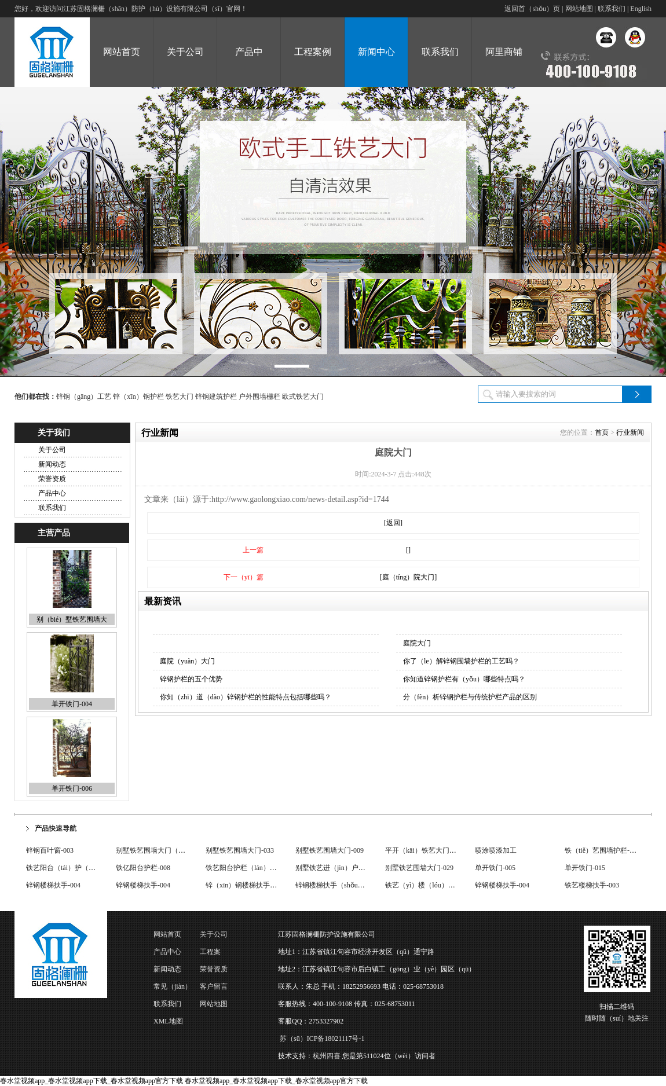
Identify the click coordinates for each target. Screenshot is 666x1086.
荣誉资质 (52, 479)
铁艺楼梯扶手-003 (592, 885)
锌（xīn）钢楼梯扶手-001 (244, 885)
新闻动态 (52, 464)
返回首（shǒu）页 (532, 9)
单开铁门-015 (585, 868)
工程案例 (312, 52)
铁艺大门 (179, 396)
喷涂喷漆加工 (496, 850)
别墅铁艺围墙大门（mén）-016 (163, 850)
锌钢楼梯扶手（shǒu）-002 (336, 885)
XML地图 (168, 1021)
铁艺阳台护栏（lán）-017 (244, 868)
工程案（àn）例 (213, 954)
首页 (602, 432)
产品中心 (52, 493)
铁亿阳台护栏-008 (143, 868)
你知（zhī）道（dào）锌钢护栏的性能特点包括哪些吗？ (245, 697)
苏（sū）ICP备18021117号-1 (322, 1038)
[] (408, 550)
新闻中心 (376, 52)
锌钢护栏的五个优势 (191, 679)
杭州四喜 (327, 1056)
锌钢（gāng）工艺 (83, 396)
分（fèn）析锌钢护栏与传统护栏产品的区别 (470, 697)
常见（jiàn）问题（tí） (172, 988)
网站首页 (121, 52)
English (641, 9)
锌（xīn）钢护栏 (138, 396)
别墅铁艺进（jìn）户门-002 (336, 868)
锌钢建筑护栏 (216, 396)
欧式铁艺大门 (303, 396)
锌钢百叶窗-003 (50, 850)
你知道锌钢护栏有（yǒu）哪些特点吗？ (464, 679)
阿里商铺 (503, 52)
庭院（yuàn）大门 (187, 661)
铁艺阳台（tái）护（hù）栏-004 (74, 868)
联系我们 (611, 9)
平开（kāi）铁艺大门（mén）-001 (436, 850)
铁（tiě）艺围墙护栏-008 (602, 850)
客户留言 (214, 986)
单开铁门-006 (72, 788)
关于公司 (185, 52)
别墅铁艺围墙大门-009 (329, 850)
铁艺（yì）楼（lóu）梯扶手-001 (433, 885)
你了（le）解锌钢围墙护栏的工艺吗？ (461, 661)
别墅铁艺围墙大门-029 (419, 868)
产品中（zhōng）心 (249, 67)
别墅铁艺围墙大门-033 (240, 850)
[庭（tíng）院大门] (408, 577)
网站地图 (579, 9)
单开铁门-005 (495, 868)
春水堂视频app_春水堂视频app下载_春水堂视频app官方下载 (91, 1081)
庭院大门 (417, 643)
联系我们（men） (167, 1006)
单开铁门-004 (72, 704)
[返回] (393, 523)
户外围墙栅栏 (259, 396)
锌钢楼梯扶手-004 (53, 885)
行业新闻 (630, 432)
